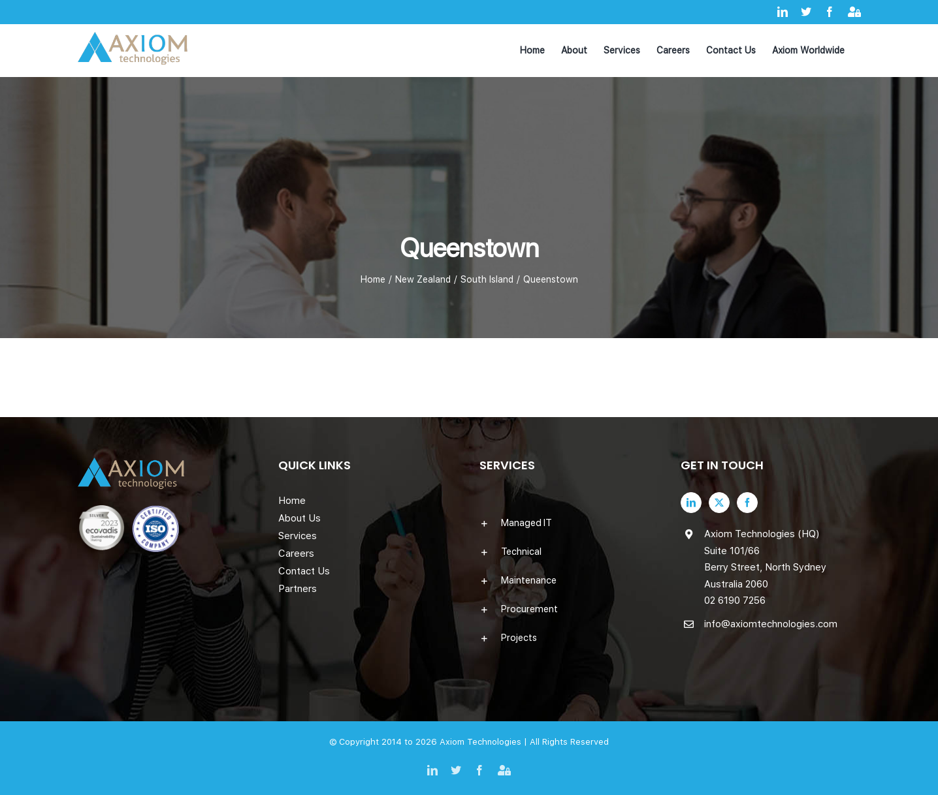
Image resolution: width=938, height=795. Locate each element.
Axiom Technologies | (485, 742)
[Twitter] (719, 502)
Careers (296, 553)
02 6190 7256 (735, 600)
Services (297, 536)
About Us (299, 518)
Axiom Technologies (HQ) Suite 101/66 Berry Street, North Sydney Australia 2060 (765, 559)
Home (292, 501)
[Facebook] (747, 502)
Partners (297, 589)
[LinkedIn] (691, 502)
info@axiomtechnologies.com (770, 624)
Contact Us (304, 571)
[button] (569, 523)
